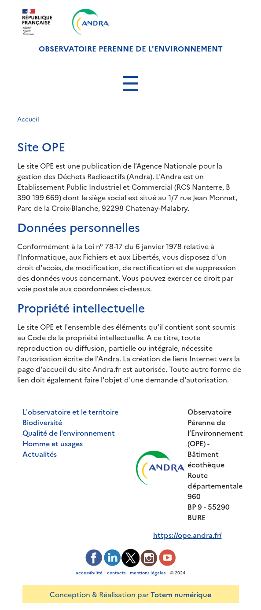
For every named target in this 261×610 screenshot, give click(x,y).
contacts (116, 573)
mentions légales (147, 573)
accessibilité (89, 573)
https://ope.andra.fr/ (187, 535)
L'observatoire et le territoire (70, 411)
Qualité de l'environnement (68, 432)
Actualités (39, 454)
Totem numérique (181, 594)
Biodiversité (42, 422)
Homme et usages (52, 443)
